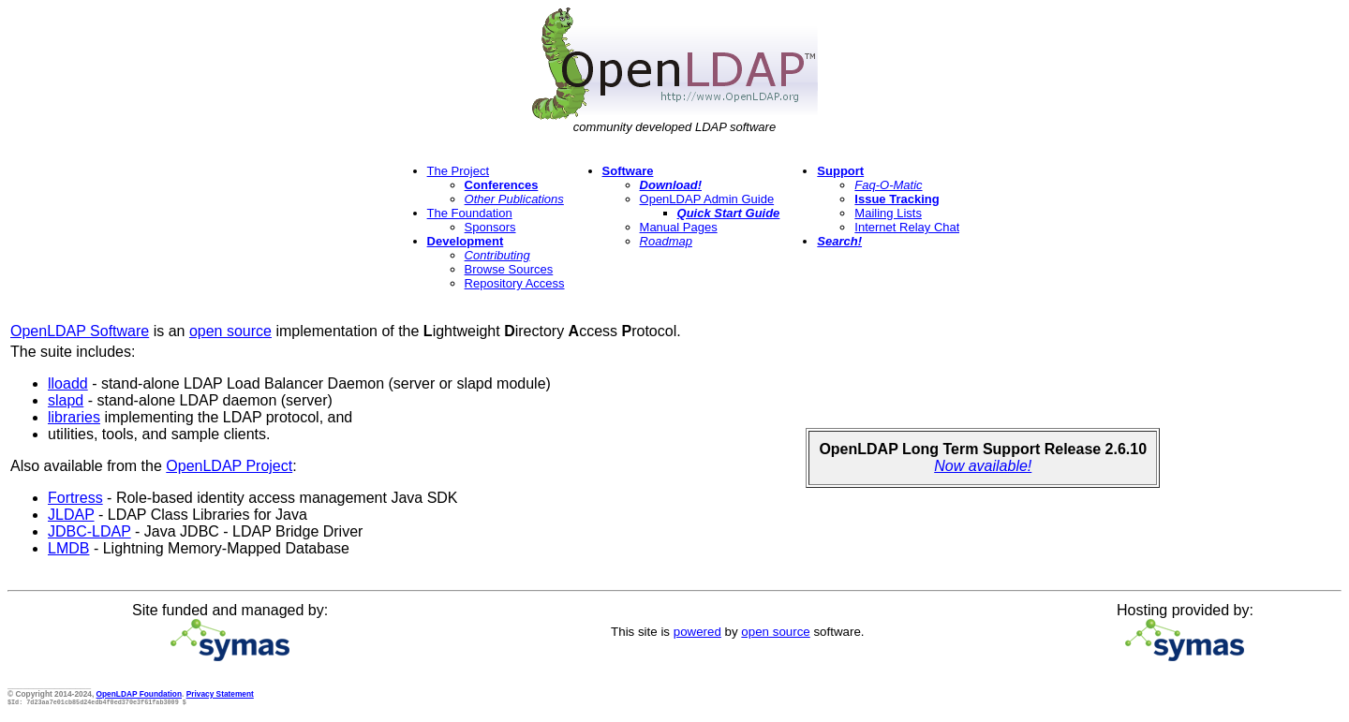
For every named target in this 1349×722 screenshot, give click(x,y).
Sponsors (490, 227)
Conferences (502, 185)
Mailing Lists (888, 213)
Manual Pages (679, 227)
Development (465, 241)
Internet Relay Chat (906, 227)
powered (697, 632)
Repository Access (515, 283)
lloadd (68, 383)
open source (230, 331)
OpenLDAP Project (229, 466)
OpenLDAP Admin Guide (707, 199)
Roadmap (666, 241)
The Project (458, 171)
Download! (671, 185)
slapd (65, 400)
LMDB (68, 548)
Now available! (982, 466)
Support (840, 171)
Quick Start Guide (728, 213)
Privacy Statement (220, 694)
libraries (74, 417)
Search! (839, 241)
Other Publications (514, 199)
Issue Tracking (896, 199)
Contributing (497, 255)
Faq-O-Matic (888, 185)
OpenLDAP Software (79, 331)
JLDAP (71, 515)
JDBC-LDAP (89, 531)
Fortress (75, 498)
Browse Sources (509, 269)
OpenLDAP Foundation (139, 694)
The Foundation (469, 213)
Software (628, 171)
